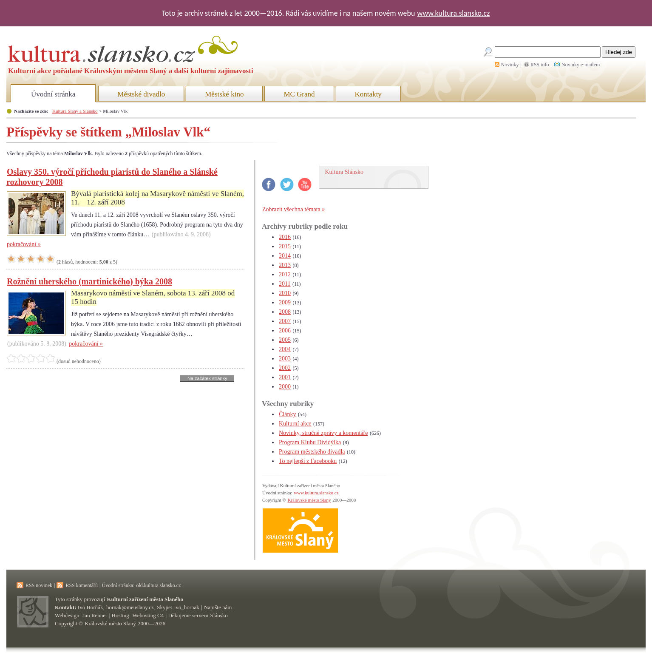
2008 (285, 312)
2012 (285, 274)
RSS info (539, 65)
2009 (285, 302)
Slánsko (219, 615)
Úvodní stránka (53, 94)
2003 (285, 358)
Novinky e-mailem (580, 65)
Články (287, 414)
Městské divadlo (141, 94)
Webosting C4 (148, 615)
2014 (285, 256)
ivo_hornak (186, 607)
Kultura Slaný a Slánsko (74, 111)
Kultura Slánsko (344, 172)
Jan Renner (94, 615)
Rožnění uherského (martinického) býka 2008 (89, 281)
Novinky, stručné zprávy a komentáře (323, 433)
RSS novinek (39, 585)
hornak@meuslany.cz (130, 607)
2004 (285, 349)
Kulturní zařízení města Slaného (145, 599)
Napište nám (218, 607)
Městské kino (224, 94)
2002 (285, 368)
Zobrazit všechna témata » (293, 209)
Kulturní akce (295, 423)
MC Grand (299, 94)
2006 (285, 330)
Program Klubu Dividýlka (310, 442)
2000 (285, 386)
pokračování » (24, 244)
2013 (285, 265)
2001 (285, 377)
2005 (285, 340)
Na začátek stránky (207, 378)
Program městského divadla (312, 451)
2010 (285, 293)
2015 (285, 246)
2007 (285, 321)
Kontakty (368, 94)
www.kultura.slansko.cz (453, 13)
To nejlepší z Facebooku (308, 461)
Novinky (510, 65)
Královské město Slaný (309, 499)
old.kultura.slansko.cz (158, 585)
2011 (284, 284)
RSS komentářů (81, 585)
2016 (285, 237)
